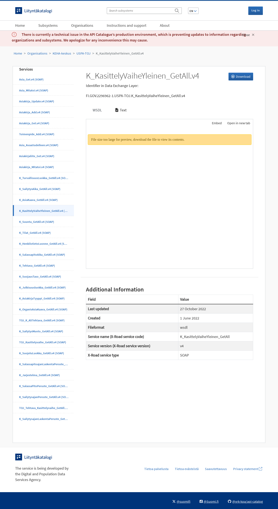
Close (248, 35)
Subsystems (48, 25)
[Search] (177, 10)
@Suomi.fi (209, 501)
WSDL (97, 110)
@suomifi (181, 501)
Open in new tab (238, 123)
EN (193, 11)
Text (121, 110)
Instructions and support (126, 25)
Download (240, 76)
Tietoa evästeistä (187, 469)
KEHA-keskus (62, 53)
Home (20, 25)
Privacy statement (247, 469)
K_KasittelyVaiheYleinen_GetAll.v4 (120, 53)
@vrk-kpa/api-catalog (245, 501)
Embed (216, 123)
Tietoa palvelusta (156, 469)
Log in (255, 10)
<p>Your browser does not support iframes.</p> (169, 198)
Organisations (82, 25)
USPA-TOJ (83, 53)
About (165, 25)
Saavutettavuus (216, 469)
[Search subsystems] (144, 10)
